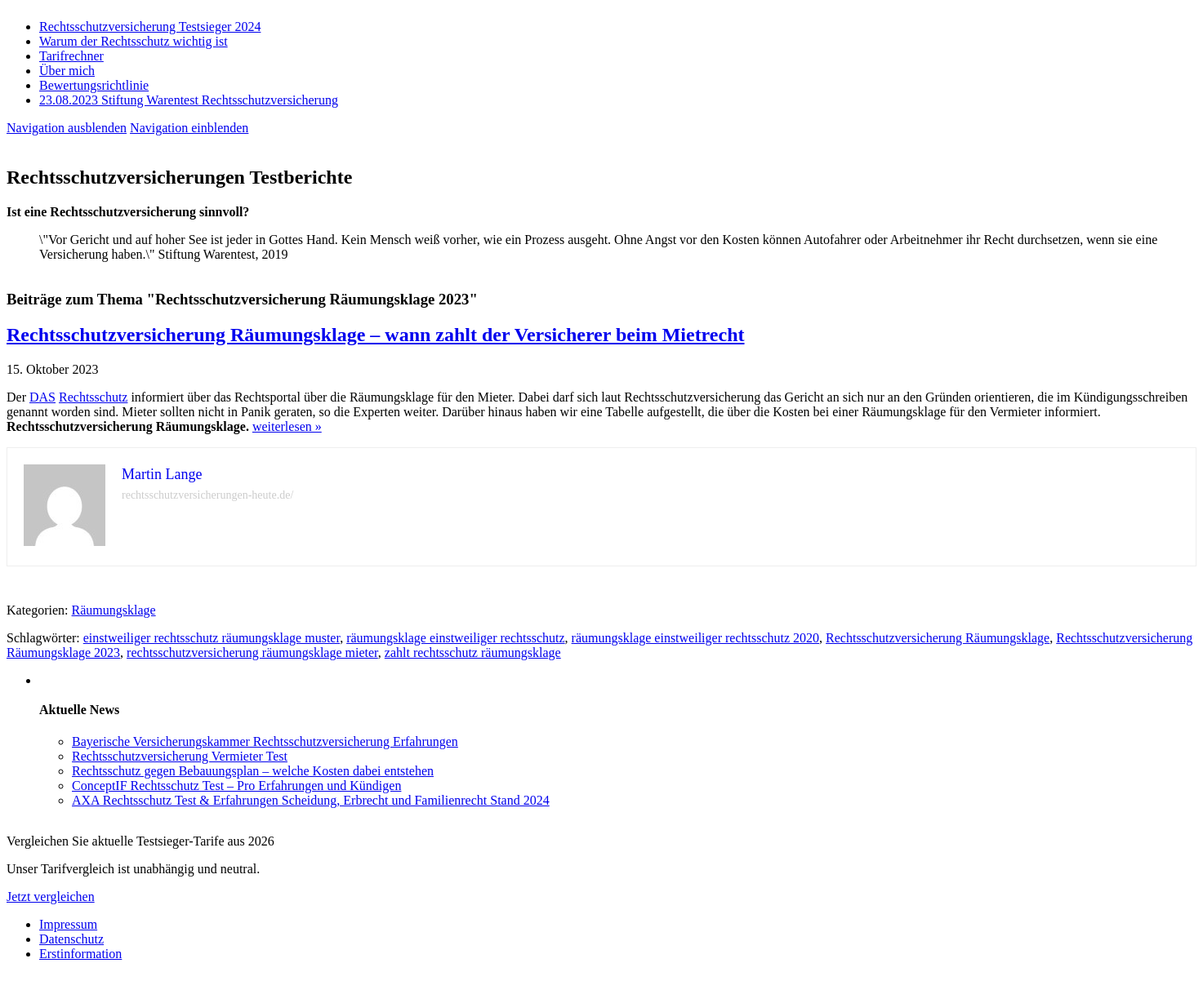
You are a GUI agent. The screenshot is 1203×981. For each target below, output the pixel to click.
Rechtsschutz (93, 397)
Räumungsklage (114, 610)
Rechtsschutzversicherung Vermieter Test (179, 756)
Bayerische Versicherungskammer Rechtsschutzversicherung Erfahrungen (265, 741)
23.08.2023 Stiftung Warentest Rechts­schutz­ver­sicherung (188, 100)
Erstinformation (80, 954)
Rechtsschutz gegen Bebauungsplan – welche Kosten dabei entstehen (253, 771)
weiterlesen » (287, 426)
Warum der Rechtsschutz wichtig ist (133, 41)
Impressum (68, 924)
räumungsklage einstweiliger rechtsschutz (455, 638)
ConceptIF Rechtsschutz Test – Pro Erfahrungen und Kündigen (236, 785)
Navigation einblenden (189, 128)
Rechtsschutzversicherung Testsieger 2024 (150, 26)
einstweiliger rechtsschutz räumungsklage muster (211, 638)
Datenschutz (71, 939)
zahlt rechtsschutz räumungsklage (473, 652)
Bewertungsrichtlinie (94, 85)
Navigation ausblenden (67, 128)
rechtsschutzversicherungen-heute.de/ (207, 495)
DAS (42, 397)
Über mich (67, 71)
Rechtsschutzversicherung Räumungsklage (937, 638)
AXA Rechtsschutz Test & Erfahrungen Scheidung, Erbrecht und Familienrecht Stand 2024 (311, 800)
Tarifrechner (71, 56)
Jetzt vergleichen (51, 896)
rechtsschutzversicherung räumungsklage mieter (252, 652)
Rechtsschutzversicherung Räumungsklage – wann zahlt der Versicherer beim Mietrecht (375, 334)
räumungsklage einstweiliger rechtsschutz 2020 (695, 638)
